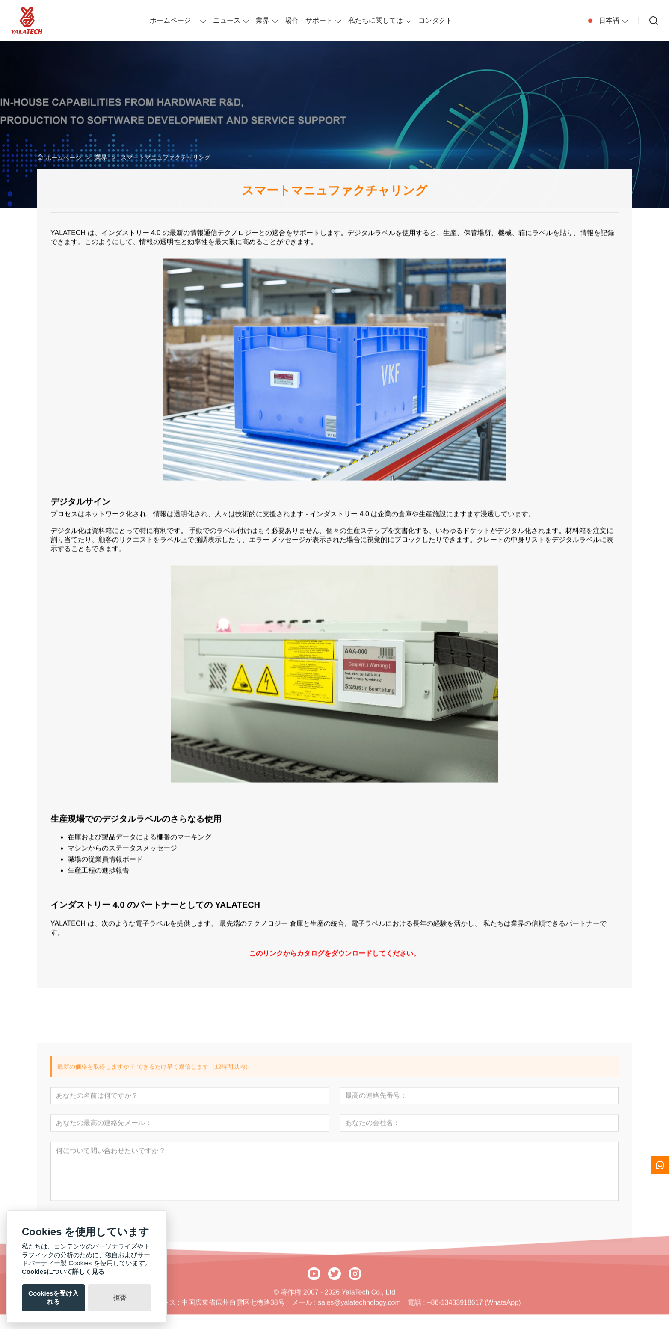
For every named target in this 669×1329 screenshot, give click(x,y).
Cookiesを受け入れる (53, 1297)
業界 (262, 20)
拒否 (119, 1297)
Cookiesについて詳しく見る (63, 1271)
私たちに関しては (375, 20)
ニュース (226, 20)
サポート (319, 20)
